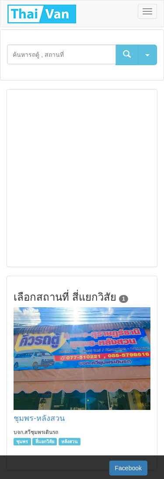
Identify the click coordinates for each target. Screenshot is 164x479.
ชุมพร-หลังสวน (39, 418)
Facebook (128, 468)
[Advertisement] (82, 178)
